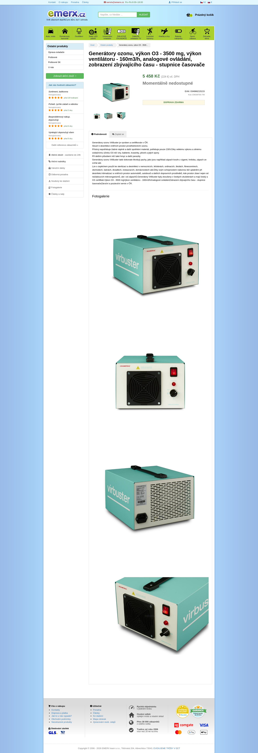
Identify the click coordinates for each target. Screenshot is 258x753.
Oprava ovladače (56, 52)
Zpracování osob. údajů (104, 722)
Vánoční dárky (57, 167)
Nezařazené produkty (62, 722)
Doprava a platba (60, 713)
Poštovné (52, 57)
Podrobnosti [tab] (99, 134)
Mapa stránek (99, 719)
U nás (51, 67)
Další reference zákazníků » (65, 145)
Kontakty (56, 710)
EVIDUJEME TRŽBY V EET (167, 748)
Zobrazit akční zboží (64, 75)
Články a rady (56, 193)
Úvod (92, 45)
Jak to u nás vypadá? (62, 716)
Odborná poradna (58, 174)
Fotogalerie (55, 187)
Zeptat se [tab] (118, 134)
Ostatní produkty (106, 45)
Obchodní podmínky (61, 719)
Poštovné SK (54, 62)
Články (85, 2)
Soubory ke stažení (59, 180)
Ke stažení (98, 716)
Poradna (75, 2)
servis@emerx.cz (114, 2)
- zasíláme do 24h (65, 154)
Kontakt (52, 2)
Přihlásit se (175, 2)
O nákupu (63, 2)
